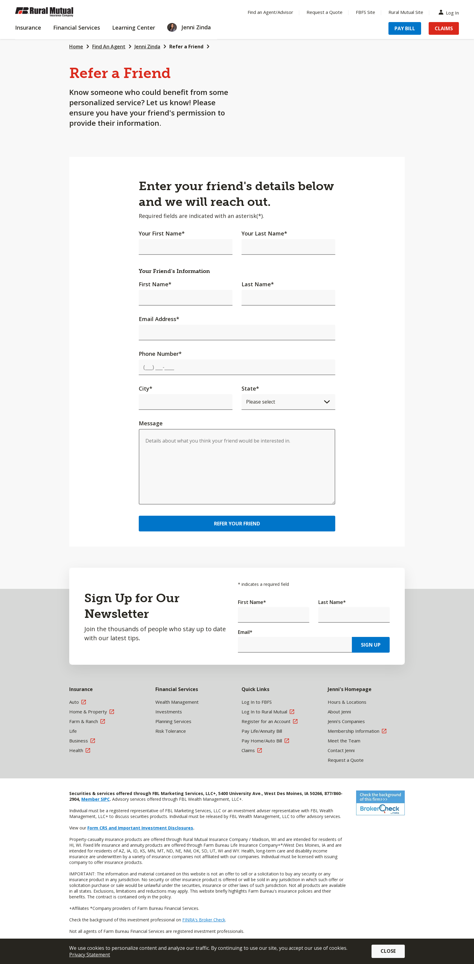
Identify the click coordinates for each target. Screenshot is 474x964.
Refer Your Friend (237, 523)
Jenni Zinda (147, 46)
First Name (155, 284)
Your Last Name (264, 233)
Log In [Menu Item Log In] (450, 12)
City (145, 388)
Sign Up (371, 644)
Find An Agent (108, 46)
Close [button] (388, 951)
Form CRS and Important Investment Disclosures (140, 828)
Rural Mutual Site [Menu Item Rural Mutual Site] (405, 12)
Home (76, 46)
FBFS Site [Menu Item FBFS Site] (365, 12)
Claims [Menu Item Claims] (444, 28)
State (250, 388)
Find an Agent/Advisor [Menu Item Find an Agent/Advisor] (270, 12)
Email (245, 632)
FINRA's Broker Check (203, 920)
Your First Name (162, 233)
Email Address (159, 319)
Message (151, 423)
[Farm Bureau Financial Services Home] (54, 12)
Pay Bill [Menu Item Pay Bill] (404, 28)
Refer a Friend (186, 46)
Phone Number (160, 353)
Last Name (258, 284)
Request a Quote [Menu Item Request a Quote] (325, 12)
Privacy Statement (89, 954)
